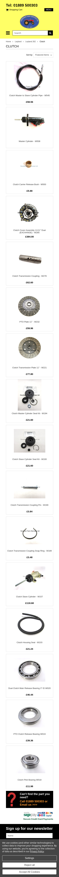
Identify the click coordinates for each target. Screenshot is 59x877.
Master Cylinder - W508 (29, 141)
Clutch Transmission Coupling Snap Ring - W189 (29, 551)
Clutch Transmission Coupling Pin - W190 (29, 505)
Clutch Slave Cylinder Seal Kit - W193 (29, 459)
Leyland (18, 41)
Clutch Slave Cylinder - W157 (29, 596)
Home (8, 41)
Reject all (29, 865)
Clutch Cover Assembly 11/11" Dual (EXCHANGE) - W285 (29, 231)
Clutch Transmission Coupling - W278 (29, 276)
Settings (29, 858)
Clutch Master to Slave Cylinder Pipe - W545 (29, 95)
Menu (48, 10)
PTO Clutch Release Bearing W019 (29, 734)
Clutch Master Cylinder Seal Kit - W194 (29, 413)
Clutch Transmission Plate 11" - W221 (29, 367)
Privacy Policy (37, 851)
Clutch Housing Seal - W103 (29, 642)
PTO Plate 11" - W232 (30, 322)
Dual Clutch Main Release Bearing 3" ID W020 (29, 688)
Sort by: (29, 55)
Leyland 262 (30, 41)
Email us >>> (28, 804)
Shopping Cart (15, 9)
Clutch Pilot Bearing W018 (30, 780)
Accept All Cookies (29, 872)
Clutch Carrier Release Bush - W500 (29, 184)
